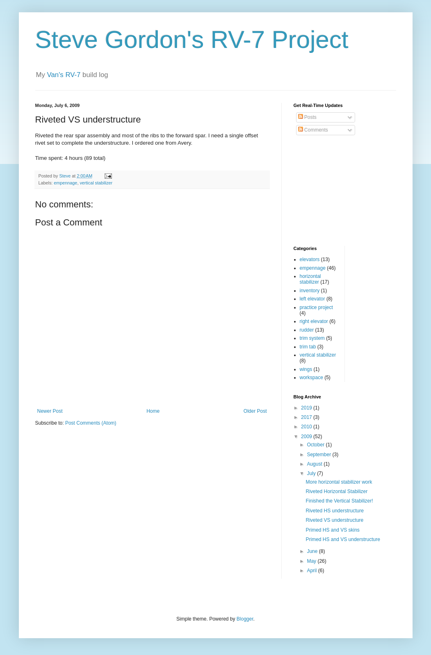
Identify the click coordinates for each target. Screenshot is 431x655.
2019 (307, 408)
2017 (307, 417)
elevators (310, 259)
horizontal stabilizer (310, 279)
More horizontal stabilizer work (339, 482)
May (312, 561)
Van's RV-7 (64, 75)
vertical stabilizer (96, 182)
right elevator (314, 321)
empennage (65, 182)
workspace (311, 377)
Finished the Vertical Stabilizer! (339, 501)
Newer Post (50, 411)
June (313, 551)
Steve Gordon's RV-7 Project (192, 39)
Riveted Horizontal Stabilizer (336, 491)
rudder (307, 330)
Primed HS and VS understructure (343, 539)
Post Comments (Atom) (90, 423)
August (315, 464)
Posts (307, 117)
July (312, 473)
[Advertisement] (335, 191)
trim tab (308, 347)
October (316, 445)
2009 (307, 436)
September (319, 454)
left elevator (312, 299)
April (312, 570)
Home (153, 411)
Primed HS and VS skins (332, 530)
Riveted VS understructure (334, 520)
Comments (313, 130)
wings (306, 369)
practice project (316, 307)
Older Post (255, 411)
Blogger (245, 619)
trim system (312, 338)
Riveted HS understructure (334, 511)
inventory (310, 290)
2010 (307, 427)
